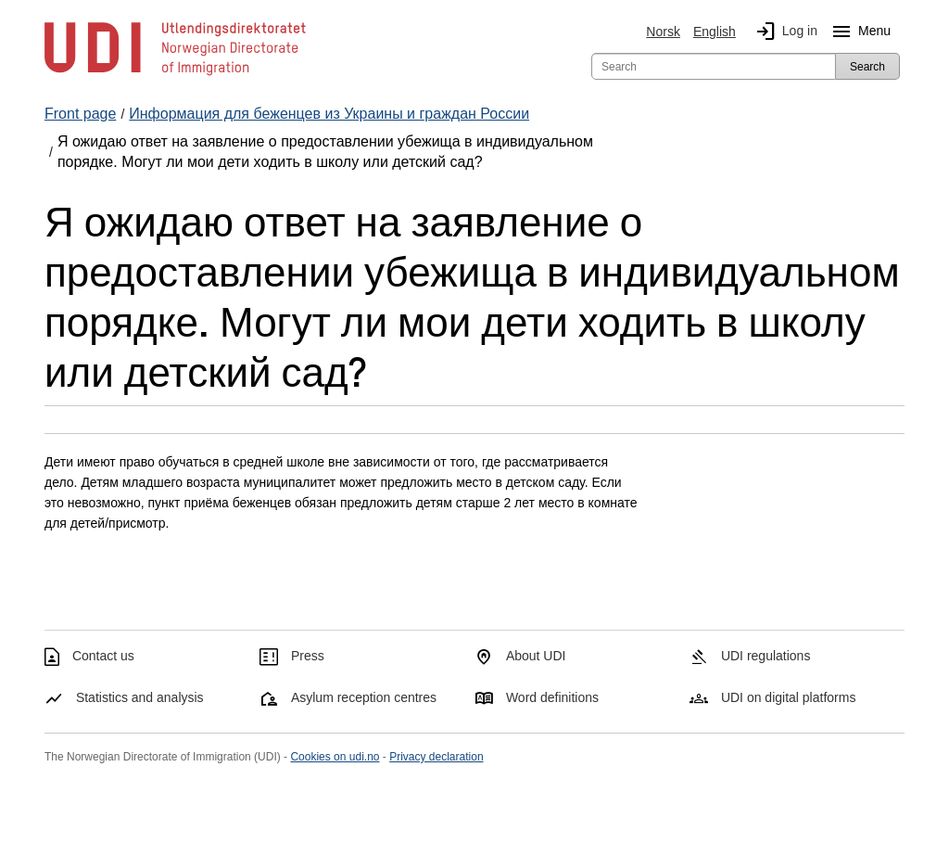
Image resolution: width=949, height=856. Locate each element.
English (714, 31)
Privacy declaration (436, 756)
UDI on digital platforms (788, 697)
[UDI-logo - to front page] (175, 74)
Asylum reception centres (364, 697)
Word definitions (552, 697)
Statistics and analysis (140, 697)
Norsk (663, 31)
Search (867, 66)
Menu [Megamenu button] (858, 32)
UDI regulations (766, 655)
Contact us (103, 655)
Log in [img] (783, 32)
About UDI (536, 655)
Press (307, 655)
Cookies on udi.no (334, 756)
